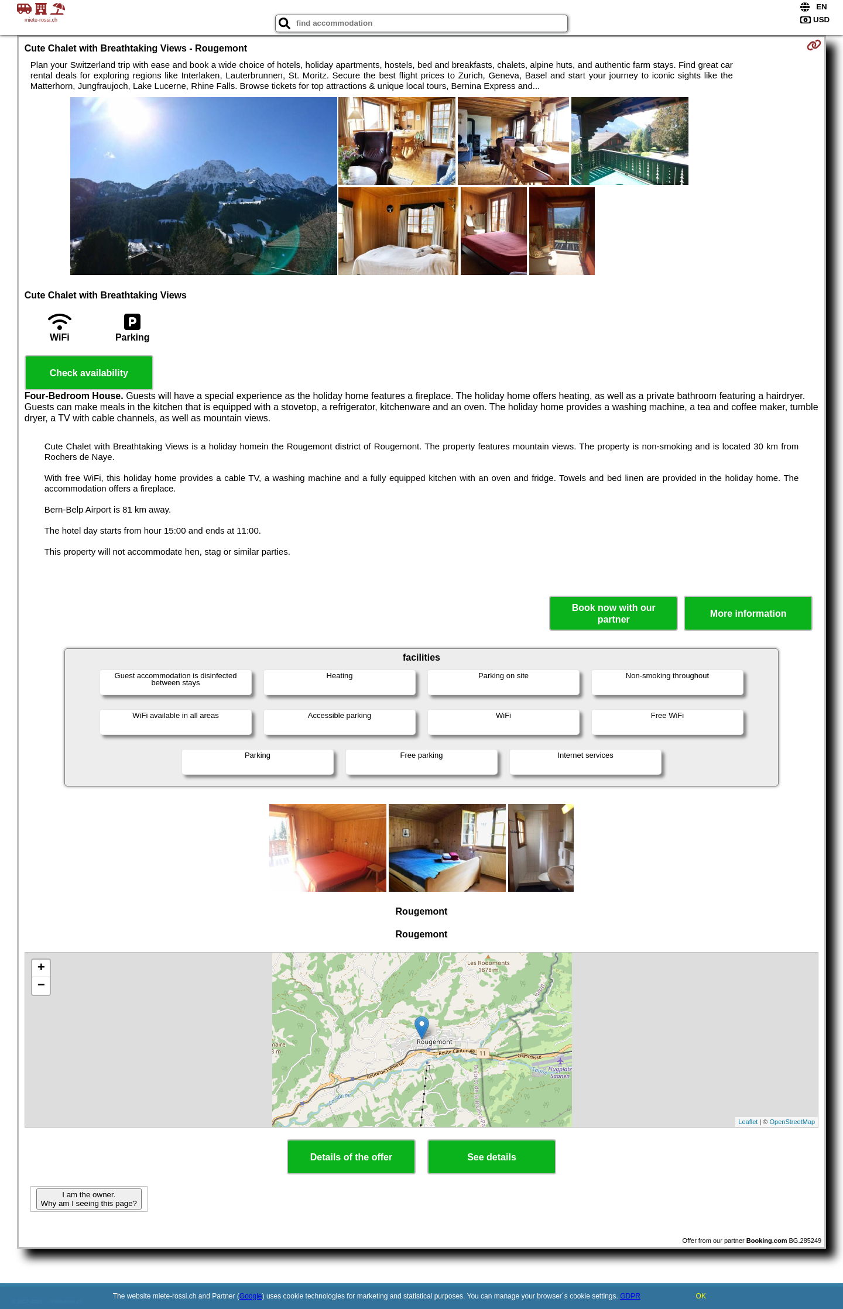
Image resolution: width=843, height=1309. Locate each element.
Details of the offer (351, 1157)
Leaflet (748, 1121)
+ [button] (41, 968)
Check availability (89, 373)
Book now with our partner (614, 613)
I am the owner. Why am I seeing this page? (89, 1199)
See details (491, 1157)
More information (748, 614)
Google (250, 1296)
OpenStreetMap (792, 1121)
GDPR (630, 1296)
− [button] (41, 986)
